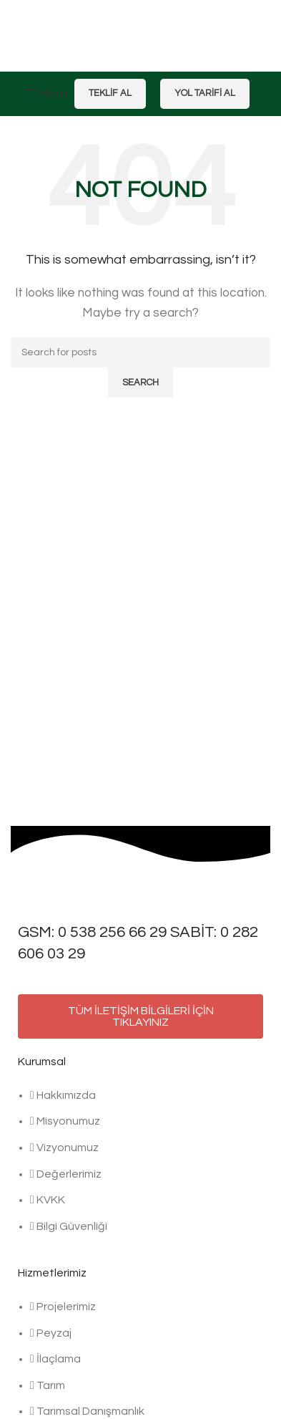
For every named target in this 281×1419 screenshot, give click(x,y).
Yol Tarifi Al (204, 93)
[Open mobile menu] (46, 94)
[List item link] (140, 1168)
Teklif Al (110, 93)
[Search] (140, 352)
